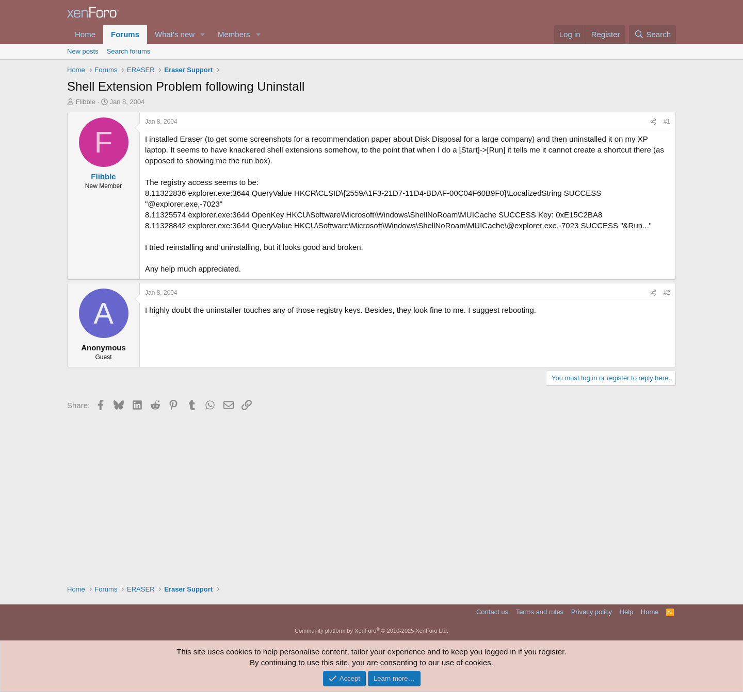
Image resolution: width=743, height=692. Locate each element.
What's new (175, 34)
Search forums (129, 51)
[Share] (653, 122)
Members (234, 34)
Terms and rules (539, 612)
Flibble (85, 102)
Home (85, 34)
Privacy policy (591, 612)
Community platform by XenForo (371, 631)
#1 (667, 121)
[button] (203, 34)
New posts (83, 51)
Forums (125, 34)
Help (627, 612)
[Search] (652, 34)
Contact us (492, 612)
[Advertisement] (371, 497)
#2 (667, 292)
